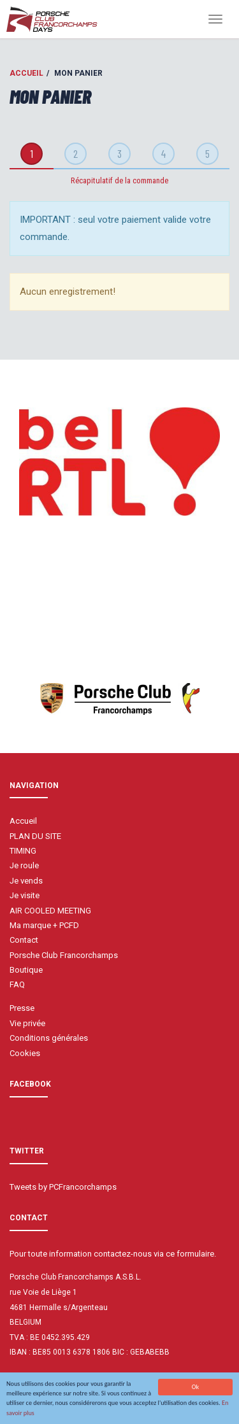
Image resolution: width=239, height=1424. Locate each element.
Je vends (26, 880)
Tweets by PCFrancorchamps (63, 1187)
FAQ (17, 984)
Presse (22, 1008)
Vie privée (27, 1023)
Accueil (26, 73)
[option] (119, 461)
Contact (24, 940)
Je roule (24, 865)
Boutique (26, 970)
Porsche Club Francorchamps (64, 955)
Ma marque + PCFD (44, 925)
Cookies (25, 1053)
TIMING (23, 851)
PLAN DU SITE (35, 836)
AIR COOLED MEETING (50, 910)
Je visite (25, 895)
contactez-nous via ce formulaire (154, 1253)
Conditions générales (49, 1038)
